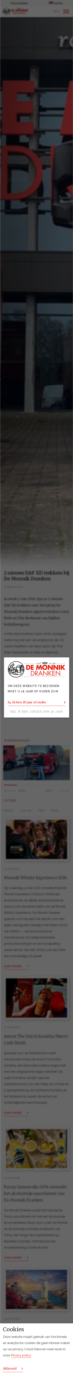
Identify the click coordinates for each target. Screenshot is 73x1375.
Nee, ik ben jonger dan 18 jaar (36, 711)
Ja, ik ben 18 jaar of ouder (27, 702)
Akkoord (10, 1368)
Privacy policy (21, 1355)
